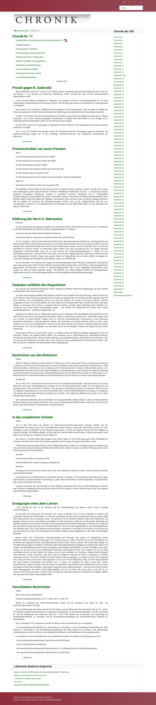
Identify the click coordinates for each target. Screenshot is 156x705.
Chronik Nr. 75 (119, 270)
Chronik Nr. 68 (119, 248)
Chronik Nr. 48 (119, 184)
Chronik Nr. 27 (119, 117)
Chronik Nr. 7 (118, 56)
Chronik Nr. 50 (119, 190)
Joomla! (16, 700)
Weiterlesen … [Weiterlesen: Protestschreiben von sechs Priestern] (26, 211)
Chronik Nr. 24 (119, 107)
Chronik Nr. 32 (119, 133)
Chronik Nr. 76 (119, 273)
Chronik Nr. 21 (119, 98)
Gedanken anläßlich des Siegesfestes (30, 61)
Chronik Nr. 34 (119, 139)
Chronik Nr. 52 (119, 197)
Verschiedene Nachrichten (26, 77)
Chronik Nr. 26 (119, 114)
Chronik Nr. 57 (119, 213)
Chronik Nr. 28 (119, 120)
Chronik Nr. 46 (119, 177)
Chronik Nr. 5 (118, 50)
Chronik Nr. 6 (118, 53)
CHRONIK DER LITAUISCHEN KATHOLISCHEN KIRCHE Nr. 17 (42, 40)
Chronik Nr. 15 (119, 79)
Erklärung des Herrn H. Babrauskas (29, 57)
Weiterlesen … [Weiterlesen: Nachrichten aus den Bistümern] (26, 410)
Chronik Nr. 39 (119, 155)
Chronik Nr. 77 (119, 276)
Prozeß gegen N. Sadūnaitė (26, 49)
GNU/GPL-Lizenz (38, 700)
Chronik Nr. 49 (119, 187)
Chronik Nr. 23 (119, 104)
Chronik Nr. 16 (119, 82)
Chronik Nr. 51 (119, 193)
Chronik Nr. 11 (119, 69)
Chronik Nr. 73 (119, 264)
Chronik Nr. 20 (119, 94)
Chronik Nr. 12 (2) (120, 75)
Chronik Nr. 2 (118, 40)
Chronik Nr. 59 (119, 219)
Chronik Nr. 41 (119, 161)
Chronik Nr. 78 (119, 279)
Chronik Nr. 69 (119, 251)
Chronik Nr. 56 (119, 209)
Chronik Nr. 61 (119, 225)
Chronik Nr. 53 (119, 200)
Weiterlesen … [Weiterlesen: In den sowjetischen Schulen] (26, 496)
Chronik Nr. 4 (118, 47)
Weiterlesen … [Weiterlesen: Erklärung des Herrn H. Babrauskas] (26, 277)
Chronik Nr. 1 (118, 37)
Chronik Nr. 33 (119, 136)
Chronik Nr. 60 (119, 222)
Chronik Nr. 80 (119, 286)
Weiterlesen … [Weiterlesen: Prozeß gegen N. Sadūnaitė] (26, 141)
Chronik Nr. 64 (119, 235)
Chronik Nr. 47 (119, 181)
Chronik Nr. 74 (119, 267)
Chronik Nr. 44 (119, 171)
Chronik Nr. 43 (119, 168)
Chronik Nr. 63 (119, 232)
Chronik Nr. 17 (22, 36)
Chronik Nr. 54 (119, 203)
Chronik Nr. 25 (119, 110)
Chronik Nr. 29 (119, 123)
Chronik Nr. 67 (119, 244)
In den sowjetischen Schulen (27, 69)
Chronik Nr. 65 (119, 238)
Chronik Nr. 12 (119, 72)
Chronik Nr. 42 (119, 165)
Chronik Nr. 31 (119, 130)
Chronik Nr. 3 (118, 43)
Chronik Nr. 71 (119, 257)
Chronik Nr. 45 (119, 174)
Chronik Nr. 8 (118, 59)
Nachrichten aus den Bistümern (28, 65)
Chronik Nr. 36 (119, 146)
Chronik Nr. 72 (119, 260)
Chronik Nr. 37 (119, 149)
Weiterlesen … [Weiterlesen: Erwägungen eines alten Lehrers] (26, 579)
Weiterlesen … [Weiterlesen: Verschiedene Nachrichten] (26, 658)
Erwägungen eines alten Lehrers (28, 73)
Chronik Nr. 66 (119, 241)
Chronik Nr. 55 (119, 206)
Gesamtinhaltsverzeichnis (123, 295)
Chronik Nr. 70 (119, 254)
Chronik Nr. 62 (119, 228)
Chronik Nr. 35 (119, 142)
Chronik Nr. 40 (119, 158)
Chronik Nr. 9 (118, 63)
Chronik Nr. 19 (119, 91)
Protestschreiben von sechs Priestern (30, 53)
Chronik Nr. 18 (119, 88)
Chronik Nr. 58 (119, 216)
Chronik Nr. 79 (119, 283)
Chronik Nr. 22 (119, 101)
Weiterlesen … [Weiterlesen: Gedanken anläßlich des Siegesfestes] (26, 348)
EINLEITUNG (118, 292)
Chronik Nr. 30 (119, 126)
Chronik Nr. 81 (119, 289)
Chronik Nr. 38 (119, 152)
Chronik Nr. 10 (119, 66)
